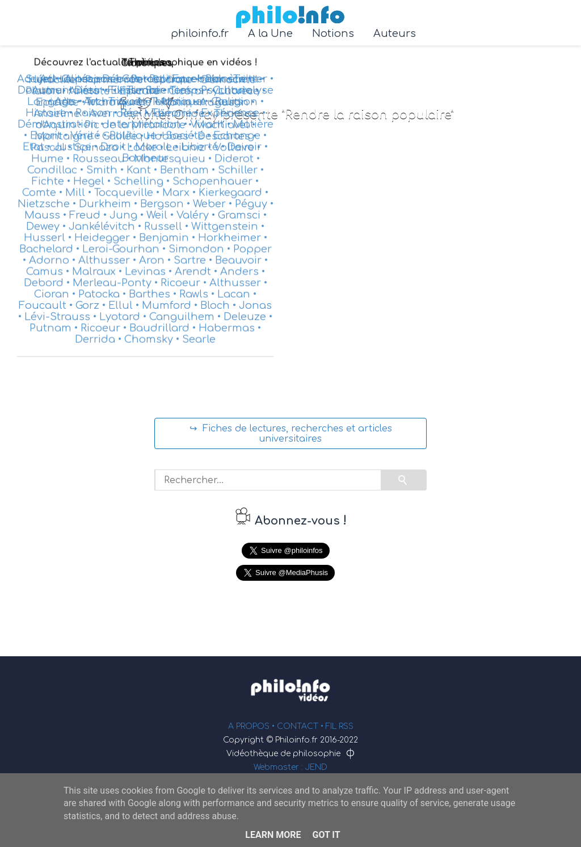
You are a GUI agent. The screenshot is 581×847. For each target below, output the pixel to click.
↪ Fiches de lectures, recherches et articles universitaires (291, 434)
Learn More (273, 834)
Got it (326, 834)
